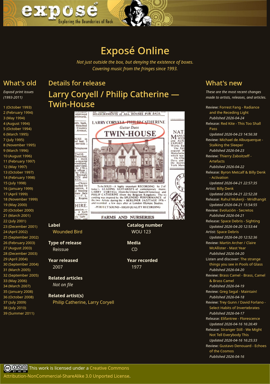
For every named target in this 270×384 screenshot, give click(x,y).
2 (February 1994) (18, 112)
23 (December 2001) (20, 226)
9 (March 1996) (15, 150)
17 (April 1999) (15, 193)
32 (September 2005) (21, 275)
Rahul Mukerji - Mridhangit (243, 199)
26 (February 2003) (19, 242)
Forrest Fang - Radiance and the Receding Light (234, 110)
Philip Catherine (69, 302)
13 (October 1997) (18, 172)
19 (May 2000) (15, 204)
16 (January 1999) (18, 188)
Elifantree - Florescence (240, 318)
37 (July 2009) (14, 302)
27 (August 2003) (17, 247)
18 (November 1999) (20, 199)
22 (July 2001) (14, 220)
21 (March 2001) (16, 215)
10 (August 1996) (17, 155)
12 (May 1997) (15, 166)
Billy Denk (225, 188)
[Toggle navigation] (50, 33)
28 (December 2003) (20, 253)
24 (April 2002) (15, 231)
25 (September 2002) (21, 237)
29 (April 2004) (15, 258)
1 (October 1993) (17, 107)
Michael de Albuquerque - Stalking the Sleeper (236, 142)
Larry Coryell (101, 302)
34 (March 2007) (16, 285)
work (44, 368)
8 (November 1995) (19, 144)
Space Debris (228, 231)
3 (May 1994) (14, 117)
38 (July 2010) (14, 307)
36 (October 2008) (18, 296)
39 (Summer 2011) (18, 313)
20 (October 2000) (18, 210)
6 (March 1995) (15, 134)
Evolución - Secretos (236, 210)
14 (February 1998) (19, 177)
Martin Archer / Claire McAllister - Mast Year (232, 245)
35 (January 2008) (18, 291)
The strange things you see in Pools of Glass (236, 261)
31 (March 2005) (16, 269)
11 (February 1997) (19, 161)
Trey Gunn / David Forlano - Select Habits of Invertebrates (237, 305)
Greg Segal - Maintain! (238, 291)
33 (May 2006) (15, 280)
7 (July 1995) (13, 139)
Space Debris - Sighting (240, 220)
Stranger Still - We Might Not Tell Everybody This (235, 332)
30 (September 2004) (21, 264)
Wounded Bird (67, 232)
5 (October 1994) (17, 128)
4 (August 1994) (16, 123)
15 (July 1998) (14, 182)
